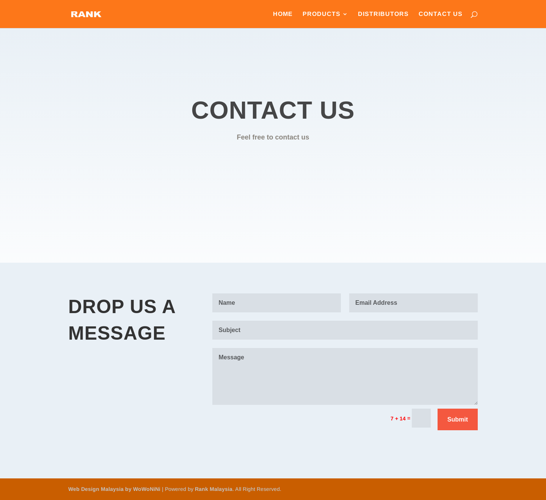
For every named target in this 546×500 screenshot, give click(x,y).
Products (321, 14)
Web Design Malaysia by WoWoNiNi (115, 489)
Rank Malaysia (213, 489)
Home (283, 14)
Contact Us (441, 14)
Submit (457, 419)
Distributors (383, 14)
